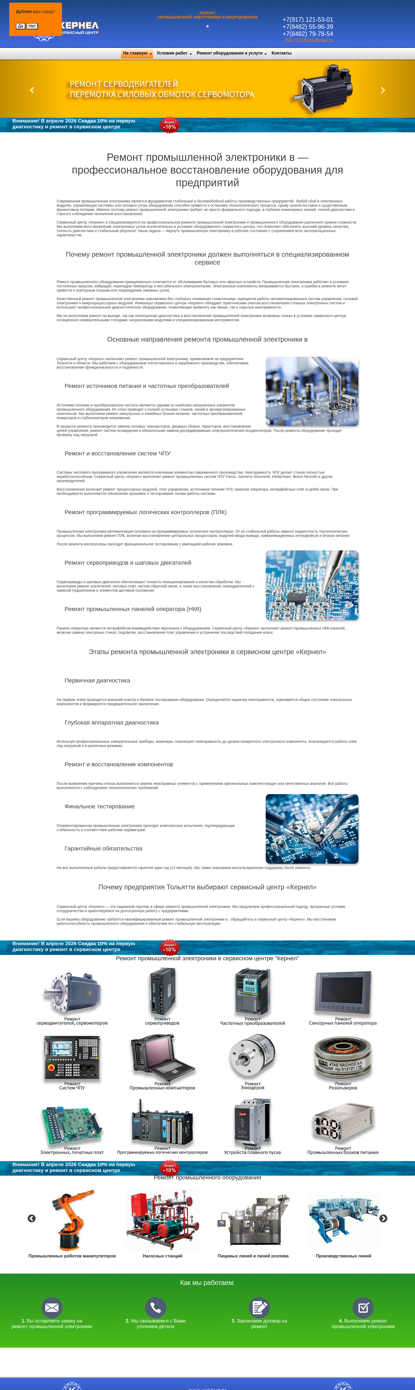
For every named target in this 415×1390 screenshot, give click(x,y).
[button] (31, 89)
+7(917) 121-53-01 (308, 19)
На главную (135, 53)
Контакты (281, 53)
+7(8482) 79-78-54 (308, 33)
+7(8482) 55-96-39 (308, 26)
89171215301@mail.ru (309, 40)
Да (20, 26)
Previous (31, 1218)
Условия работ (172, 53)
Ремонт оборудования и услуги (230, 53)
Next (383, 1218)
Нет (32, 26)
